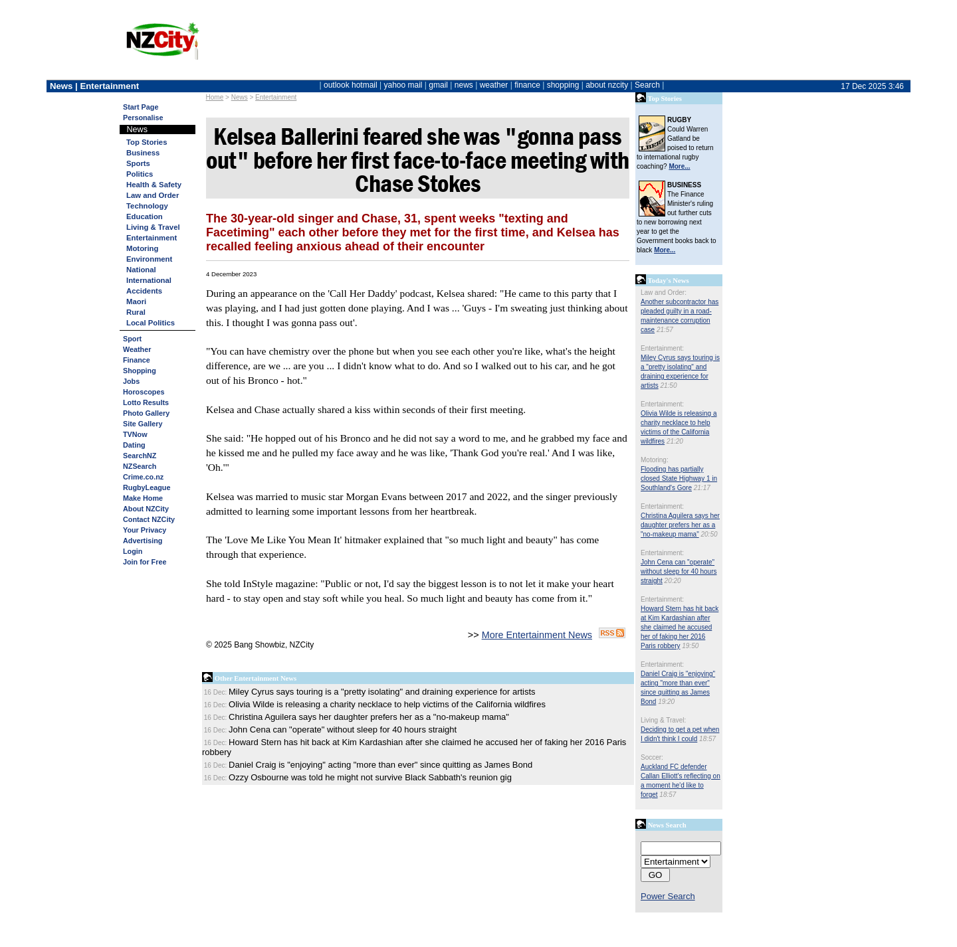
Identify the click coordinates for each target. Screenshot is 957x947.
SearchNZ (139, 456)
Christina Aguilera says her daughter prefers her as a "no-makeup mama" (680, 525)
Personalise (143, 118)
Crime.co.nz (143, 477)
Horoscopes (143, 392)
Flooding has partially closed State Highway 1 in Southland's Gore (679, 478)
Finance (136, 360)
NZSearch (139, 466)
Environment (149, 259)
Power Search (668, 896)
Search (647, 85)
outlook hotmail (350, 85)
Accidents (144, 291)
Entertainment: (662, 348)
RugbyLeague (146, 487)
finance (527, 85)
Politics (139, 174)
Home (215, 97)
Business (143, 153)
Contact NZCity (149, 519)
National (141, 270)
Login (132, 551)
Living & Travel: (663, 720)
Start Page (140, 107)
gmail (438, 85)
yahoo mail (403, 85)
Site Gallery (142, 424)
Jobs (131, 381)
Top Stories (146, 142)
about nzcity (606, 85)
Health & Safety (153, 185)
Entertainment (275, 97)
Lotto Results (146, 402)
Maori (136, 301)
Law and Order (152, 195)
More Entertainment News (537, 635)
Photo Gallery (146, 413)
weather (494, 85)
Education (144, 216)
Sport (132, 339)
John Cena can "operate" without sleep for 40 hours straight (679, 571)
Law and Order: (664, 292)
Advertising (142, 541)
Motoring (142, 248)
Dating (134, 445)
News (239, 97)
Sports (138, 163)
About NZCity (146, 509)
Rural (136, 312)
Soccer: (652, 757)
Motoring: (655, 460)
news (464, 85)
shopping (563, 85)
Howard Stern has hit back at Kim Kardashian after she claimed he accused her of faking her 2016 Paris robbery (679, 627)
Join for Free (144, 562)
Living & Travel (153, 227)
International (148, 280)
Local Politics (150, 323)
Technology (147, 206)
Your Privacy (144, 530)
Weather (137, 349)
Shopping (139, 371)
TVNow (135, 434)
